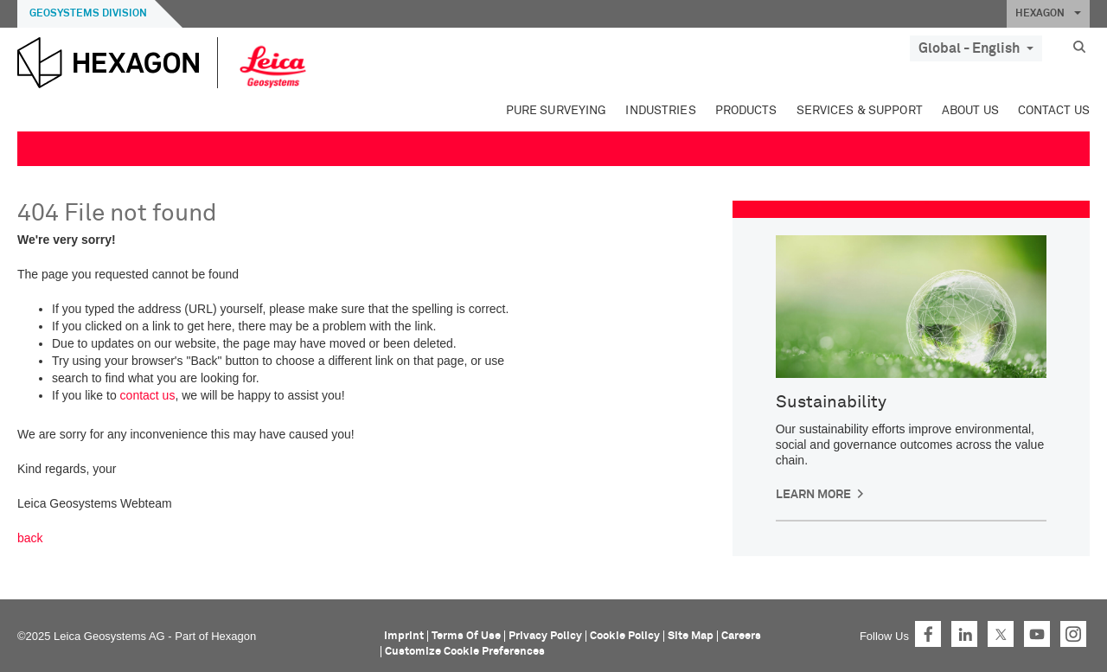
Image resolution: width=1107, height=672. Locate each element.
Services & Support (860, 111)
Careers (741, 636)
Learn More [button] (813, 495)
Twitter (1001, 634)
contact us (148, 395)
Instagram (1073, 634)
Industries (660, 111)
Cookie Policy (625, 636)
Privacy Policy (545, 636)
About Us (970, 111)
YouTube (1037, 634)
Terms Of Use (466, 636)
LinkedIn (964, 634)
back (30, 538)
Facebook (928, 634)
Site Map (690, 636)
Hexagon (233, 636)
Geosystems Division (88, 14)
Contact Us (1054, 111)
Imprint (404, 636)
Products (746, 111)
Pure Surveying (556, 111)
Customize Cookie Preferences (465, 651)
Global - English (975, 48)
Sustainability (831, 402)
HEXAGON (1048, 14)
